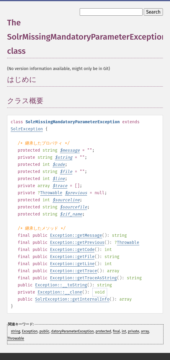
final (116, 331)
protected (103, 331)
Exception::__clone (59, 292)
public (44, 331)
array (145, 331)
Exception (29, 331)
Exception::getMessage (76, 235)
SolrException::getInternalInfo (72, 299)
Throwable (51, 192)
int (124, 331)
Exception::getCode (72, 249)
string (15, 331)
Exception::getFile (72, 256)
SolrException (27, 129)
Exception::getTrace (73, 270)
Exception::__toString (61, 285)
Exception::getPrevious (77, 242)
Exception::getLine (72, 263)
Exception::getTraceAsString (83, 277)
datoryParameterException (72, 331)
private (133, 331)
